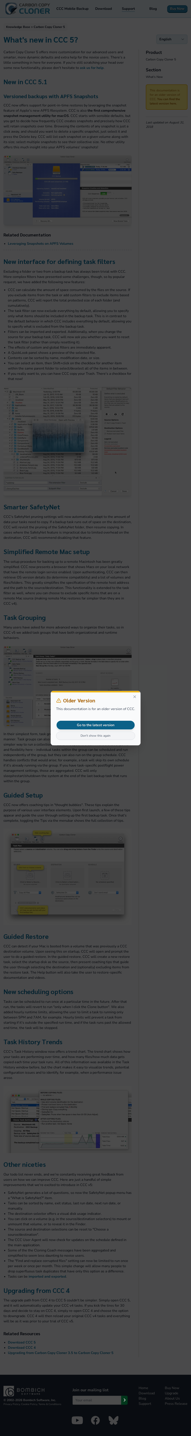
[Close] (135, 697)
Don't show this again (95, 736)
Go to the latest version (95, 725)
